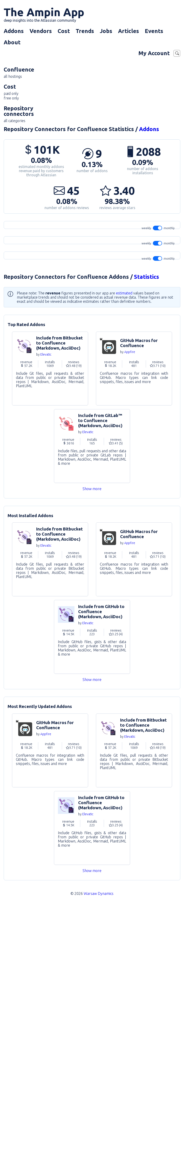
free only (11, 98)
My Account (154, 53)
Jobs (106, 31)
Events (154, 31)
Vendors (41, 31)
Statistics (146, 530)
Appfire (129, 605)
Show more (92, 742)
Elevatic (45, 608)
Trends (85, 31)
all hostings (13, 76)
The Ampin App (44, 14)
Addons (14, 31)
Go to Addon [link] (50, 622)
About (12, 42)
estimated (124, 546)
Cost (64, 31)
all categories (14, 121)
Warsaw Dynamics (98, 1147)
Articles (128, 31)
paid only (11, 93)
